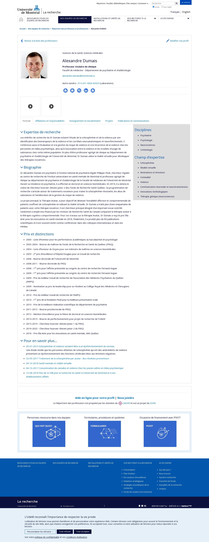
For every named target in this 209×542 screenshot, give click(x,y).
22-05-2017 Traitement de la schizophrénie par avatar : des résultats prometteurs (67, 358)
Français (175, 12)
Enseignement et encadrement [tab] (84, 120)
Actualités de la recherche (170, 485)
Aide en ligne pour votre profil (94, 398)
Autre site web (93, 90)
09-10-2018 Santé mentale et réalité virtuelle (49, 363)
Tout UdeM (166, 7)
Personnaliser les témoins (40, 531)
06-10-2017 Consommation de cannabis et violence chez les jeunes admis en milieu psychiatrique (74, 368)
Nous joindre (125, 398)
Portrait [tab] (26, 120)
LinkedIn (86, 90)
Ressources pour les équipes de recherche (31, 464)
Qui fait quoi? (68, 506)
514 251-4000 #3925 (89, 83)
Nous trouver (165, 473)
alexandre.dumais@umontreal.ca (78, 75)
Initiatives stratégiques (134, 481)
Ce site (156, 7)
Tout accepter (82, 531)
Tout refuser (65, 531)
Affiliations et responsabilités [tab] (49, 120)
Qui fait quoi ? (165, 469)
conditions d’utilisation (76, 537)
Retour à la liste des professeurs (40, 40)
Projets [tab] (109, 120)
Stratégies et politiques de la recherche (136, 486)
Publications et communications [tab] (133, 120)
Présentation (129, 469)
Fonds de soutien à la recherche (138, 492)
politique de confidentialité (47, 537)
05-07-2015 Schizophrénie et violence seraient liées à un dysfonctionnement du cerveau (70, 346)
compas (162, 488)
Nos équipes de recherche (38, 28)
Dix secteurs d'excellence (135, 477)
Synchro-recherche (167, 477)
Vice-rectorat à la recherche (138, 463)
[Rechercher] (176, 3)
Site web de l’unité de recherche (72, 90)
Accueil (22, 28)
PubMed (79, 90)
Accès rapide (165, 463)
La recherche (52, 12)
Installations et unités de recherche (100, 464)
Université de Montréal (28, 9)
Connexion (143, 3)
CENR (153, 403)
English (186, 12)
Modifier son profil (179, 40)
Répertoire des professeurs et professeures (70, 28)
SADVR (124, 403)
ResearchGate (65, 90)
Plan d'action (129, 473)
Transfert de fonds (167, 481)
